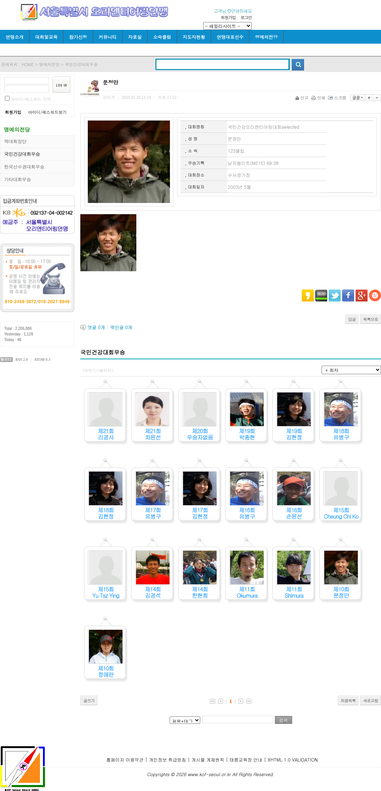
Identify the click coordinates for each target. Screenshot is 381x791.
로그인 (246, 17)
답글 (352, 319)
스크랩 (337, 97)
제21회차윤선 (153, 434)
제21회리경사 (105, 434)
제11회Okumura (246, 592)
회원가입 (228, 17)
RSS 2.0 (22, 359)
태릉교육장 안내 (245, 759)
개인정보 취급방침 (167, 759)
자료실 (135, 37)
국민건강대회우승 (81, 64)
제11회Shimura (294, 592)
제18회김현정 (105, 513)
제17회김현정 (200, 513)
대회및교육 (46, 37)
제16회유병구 (247, 513)
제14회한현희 (200, 592)
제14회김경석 (153, 592)
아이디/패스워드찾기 (47, 112)
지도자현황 (194, 37)
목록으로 (370, 319)
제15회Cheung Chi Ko (341, 513)
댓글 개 (96, 327)
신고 (302, 97)
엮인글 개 (121, 327)
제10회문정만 (341, 592)
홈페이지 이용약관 (124, 759)
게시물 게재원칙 (207, 759)
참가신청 (78, 37)
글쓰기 (89, 700)
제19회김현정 (294, 434)
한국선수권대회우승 (24, 166)
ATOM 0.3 (42, 359)
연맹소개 (15, 37)
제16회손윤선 (294, 513)
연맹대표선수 (230, 37)
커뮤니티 (108, 37)
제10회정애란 (105, 671)
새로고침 (370, 700)
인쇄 (318, 97)
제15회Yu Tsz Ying (105, 592)
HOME (28, 64)
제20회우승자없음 (200, 434)
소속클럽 (162, 37)
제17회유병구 (153, 513)
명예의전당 (266, 37)
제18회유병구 (341, 434)
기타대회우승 (17, 179)
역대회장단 (15, 141)
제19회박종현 (247, 434)
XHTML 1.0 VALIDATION (292, 759)
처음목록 (348, 700)
